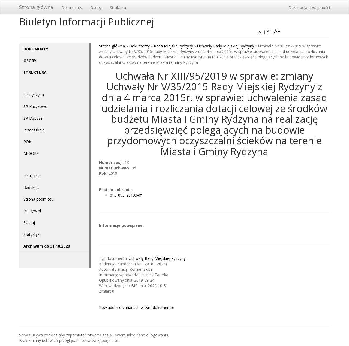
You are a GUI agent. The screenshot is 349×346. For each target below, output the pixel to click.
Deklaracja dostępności (309, 7)
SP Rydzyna (33, 94)
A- (260, 31)
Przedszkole (34, 130)
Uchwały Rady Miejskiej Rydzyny (225, 46)
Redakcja (31, 187)
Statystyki (31, 234)
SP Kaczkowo (35, 106)
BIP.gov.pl (32, 210)
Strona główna (36, 7)
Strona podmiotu (38, 199)
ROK (27, 141)
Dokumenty (71, 7)
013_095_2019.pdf (126, 195)
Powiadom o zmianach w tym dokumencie (136, 307)
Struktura (118, 7)
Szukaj (29, 222)
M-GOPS (31, 153)
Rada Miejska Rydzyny (173, 46)
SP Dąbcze (33, 118)
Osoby (96, 7)
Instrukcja (32, 175)
